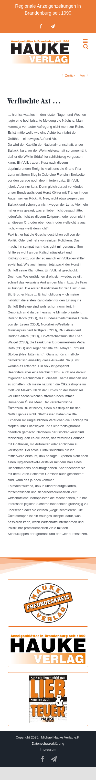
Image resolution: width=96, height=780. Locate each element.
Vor (82, 75)
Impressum (48, 749)
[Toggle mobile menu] (85, 41)
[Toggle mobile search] (85, 46)
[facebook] (42, 759)
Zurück (70, 75)
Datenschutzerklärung (48, 743)
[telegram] (54, 759)
